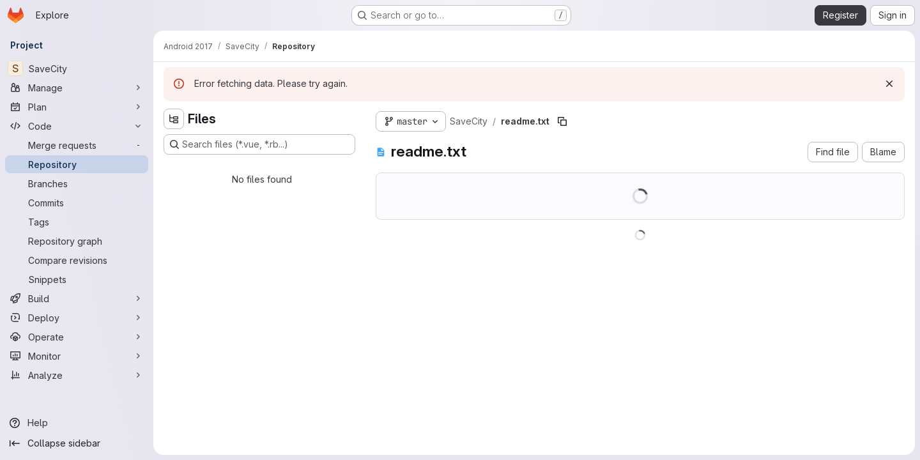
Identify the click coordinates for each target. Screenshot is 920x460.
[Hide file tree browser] (174, 119)
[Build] (76, 298)
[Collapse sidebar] (76, 443)
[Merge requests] (76, 145)
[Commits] (76, 202)
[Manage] (76, 87)
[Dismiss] (889, 83)
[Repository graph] (76, 241)
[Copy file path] (562, 121)
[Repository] (76, 164)
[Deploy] (76, 317)
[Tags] (76, 222)
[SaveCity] (76, 68)
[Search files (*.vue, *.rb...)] (259, 144)
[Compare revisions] (76, 260)
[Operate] (76, 337)
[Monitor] (76, 356)
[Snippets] (76, 279)
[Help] (76, 423)
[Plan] (76, 107)
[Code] (76, 126)
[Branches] (76, 183)
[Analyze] (76, 375)
